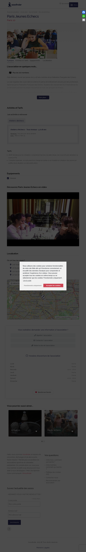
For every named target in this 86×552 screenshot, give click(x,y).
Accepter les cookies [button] (53, 285)
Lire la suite (27, 280)
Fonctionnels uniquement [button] (32, 285)
